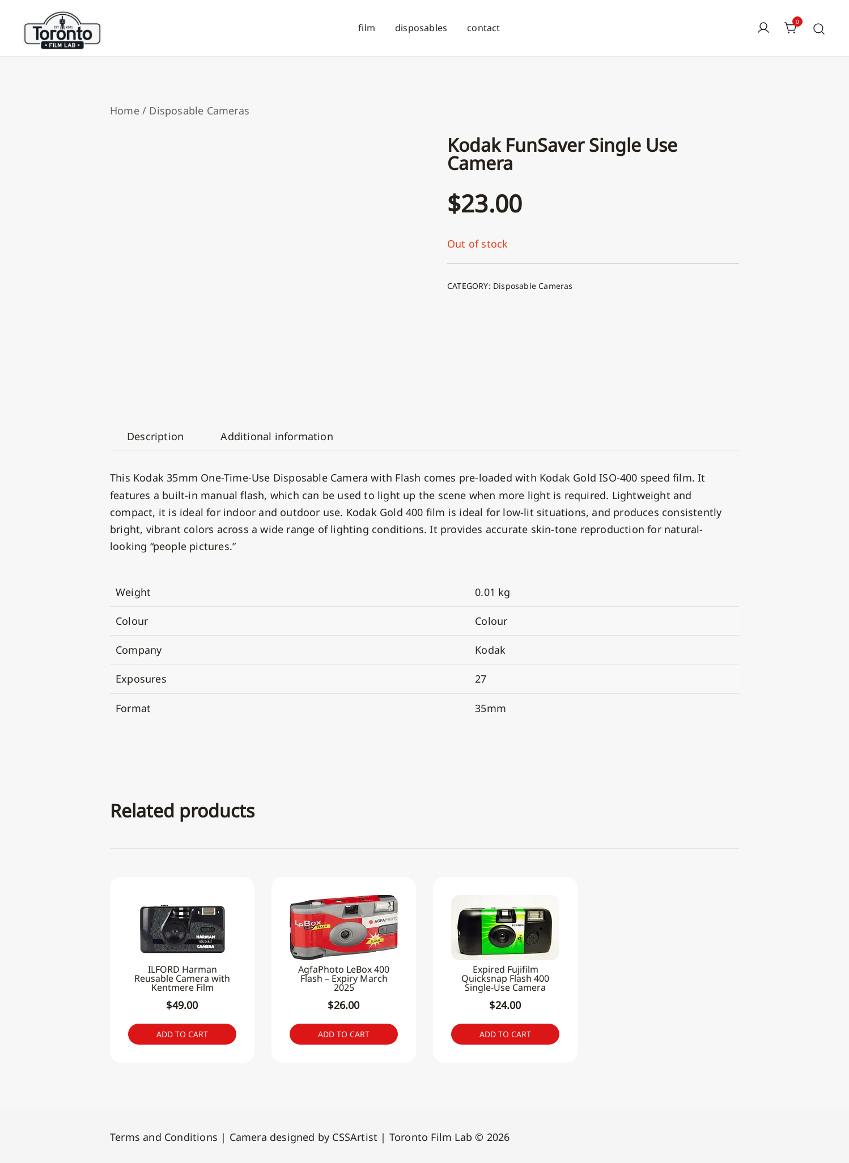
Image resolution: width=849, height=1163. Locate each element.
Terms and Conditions (164, 1134)
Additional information (276, 436)
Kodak (490, 650)
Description (155, 436)
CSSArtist (354, 1134)
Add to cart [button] (182, 1033)
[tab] (155, 436)
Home (124, 110)
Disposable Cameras (199, 110)
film (366, 28)
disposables (421, 28)
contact (483, 28)
